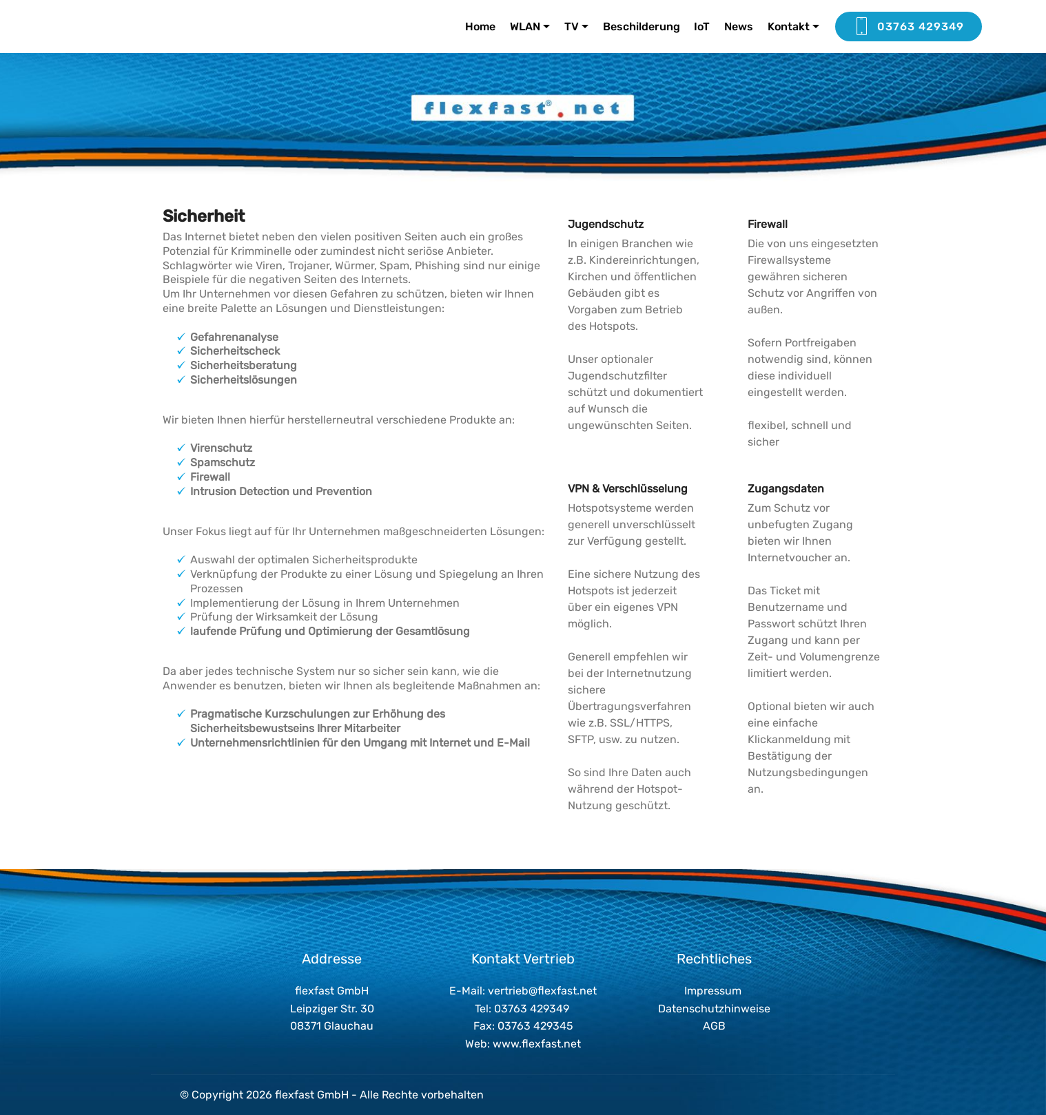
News (738, 26)
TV (571, 26)
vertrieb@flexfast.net (542, 990)
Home (480, 26)
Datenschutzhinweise (714, 1008)
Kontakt (789, 26)
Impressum (712, 990)
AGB (714, 1025)
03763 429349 (908, 27)
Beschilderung (641, 26)
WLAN (525, 26)
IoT (702, 26)
